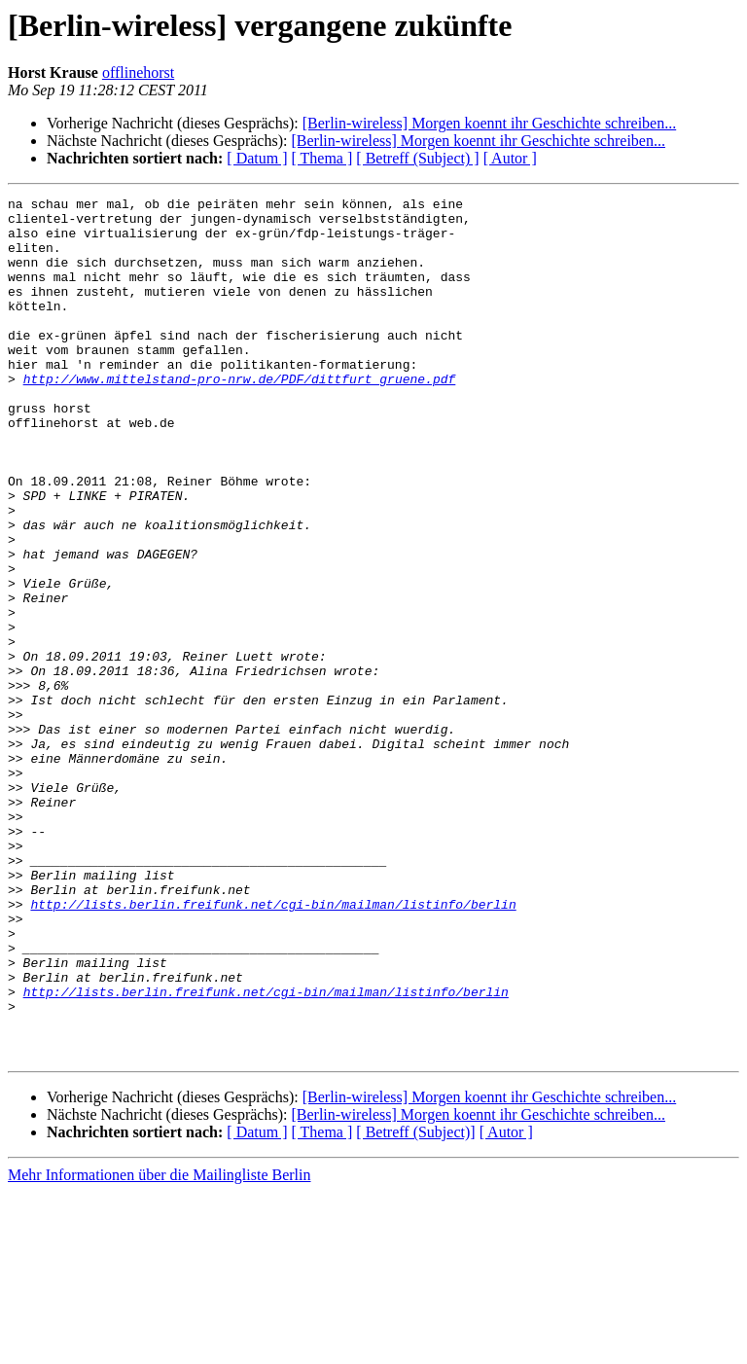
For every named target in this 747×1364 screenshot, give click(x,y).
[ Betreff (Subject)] (415, 1304)
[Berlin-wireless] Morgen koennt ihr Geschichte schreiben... (489, 123)
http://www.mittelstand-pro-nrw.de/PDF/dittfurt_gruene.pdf (239, 416)
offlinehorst (138, 72)
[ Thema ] (322, 158)
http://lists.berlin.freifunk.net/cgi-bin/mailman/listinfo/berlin (273, 1047)
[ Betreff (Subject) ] (417, 158)
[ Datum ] (257, 158)
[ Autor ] (510, 158)
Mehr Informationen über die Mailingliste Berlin (159, 1347)
